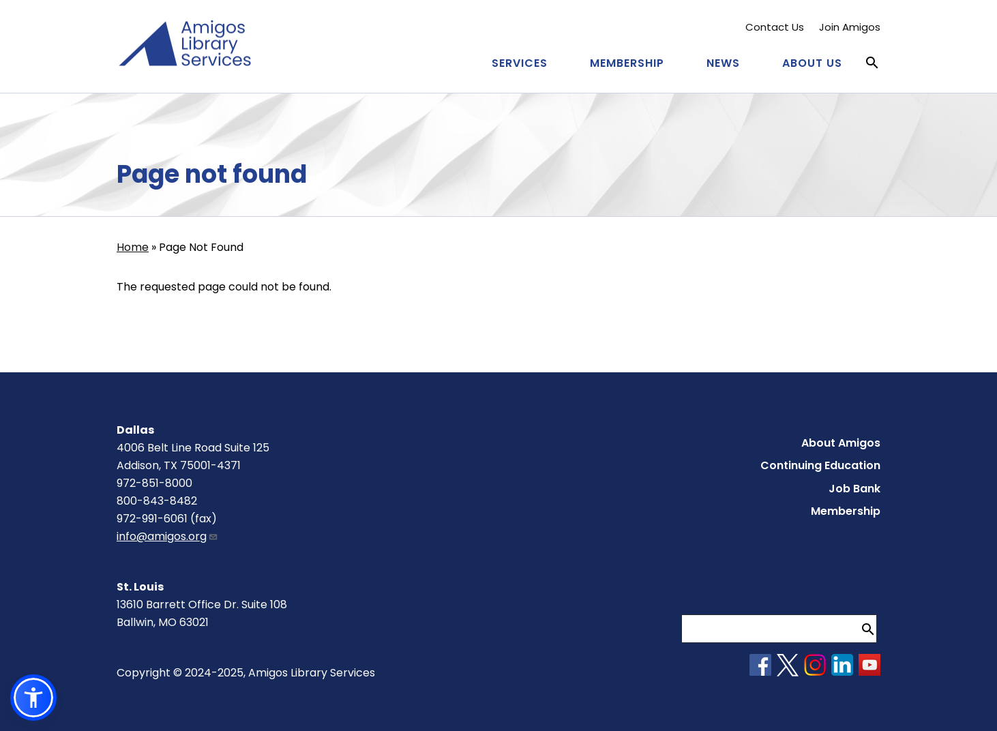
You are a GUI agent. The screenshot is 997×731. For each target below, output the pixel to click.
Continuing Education (820, 465)
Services (520, 63)
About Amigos (840, 443)
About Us (812, 63)
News (723, 63)
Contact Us (774, 27)
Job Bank (854, 488)
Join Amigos (849, 27)
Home (133, 247)
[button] (33, 697)
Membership (627, 63)
